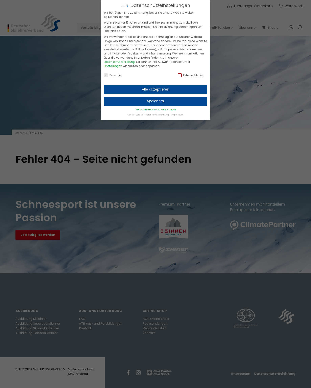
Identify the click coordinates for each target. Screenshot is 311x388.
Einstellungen (113, 63)
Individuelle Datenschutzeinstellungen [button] (155, 106)
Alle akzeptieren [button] (155, 86)
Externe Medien (191, 72)
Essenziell (113, 72)
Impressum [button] (177, 111)
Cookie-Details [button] (135, 111)
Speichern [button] (155, 98)
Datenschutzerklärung (119, 59)
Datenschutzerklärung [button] (157, 111)
